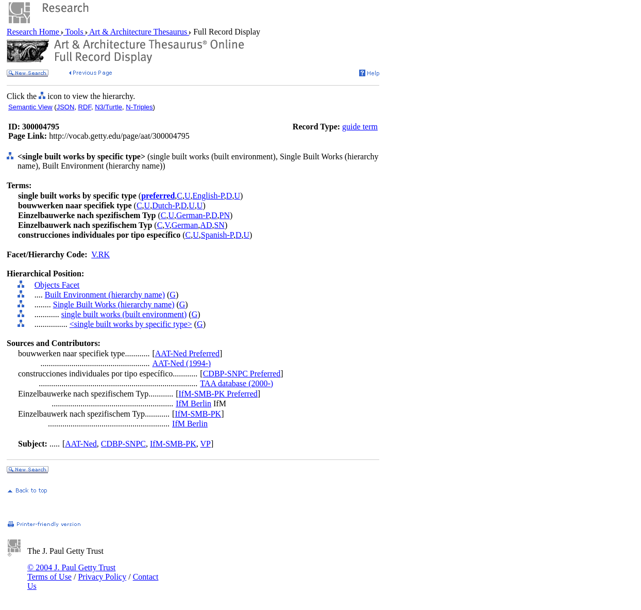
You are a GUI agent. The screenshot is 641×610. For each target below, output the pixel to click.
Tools (74, 31)
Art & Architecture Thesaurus (138, 31)
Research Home (34, 31)
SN (219, 225)
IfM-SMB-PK (198, 413)
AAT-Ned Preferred (187, 353)
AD (206, 225)
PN (225, 215)
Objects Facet (57, 285)
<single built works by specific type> (131, 324)
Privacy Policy (102, 576)
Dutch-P (165, 205)
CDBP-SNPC (123, 443)
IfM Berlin (193, 403)
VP (205, 443)
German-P (192, 215)
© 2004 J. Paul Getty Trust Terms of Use (71, 572)
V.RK (100, 254)
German (185, 225)
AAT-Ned (81, 443)
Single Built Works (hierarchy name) (114, 304)
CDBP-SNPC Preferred (242, 373)
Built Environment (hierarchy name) (105, 294)
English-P (208, 195)
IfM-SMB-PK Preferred (217, 393)
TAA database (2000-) (236, 383)
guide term (360, 126)
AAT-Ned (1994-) (181, 363)
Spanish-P (217, 234)
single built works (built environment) (124, 314)
